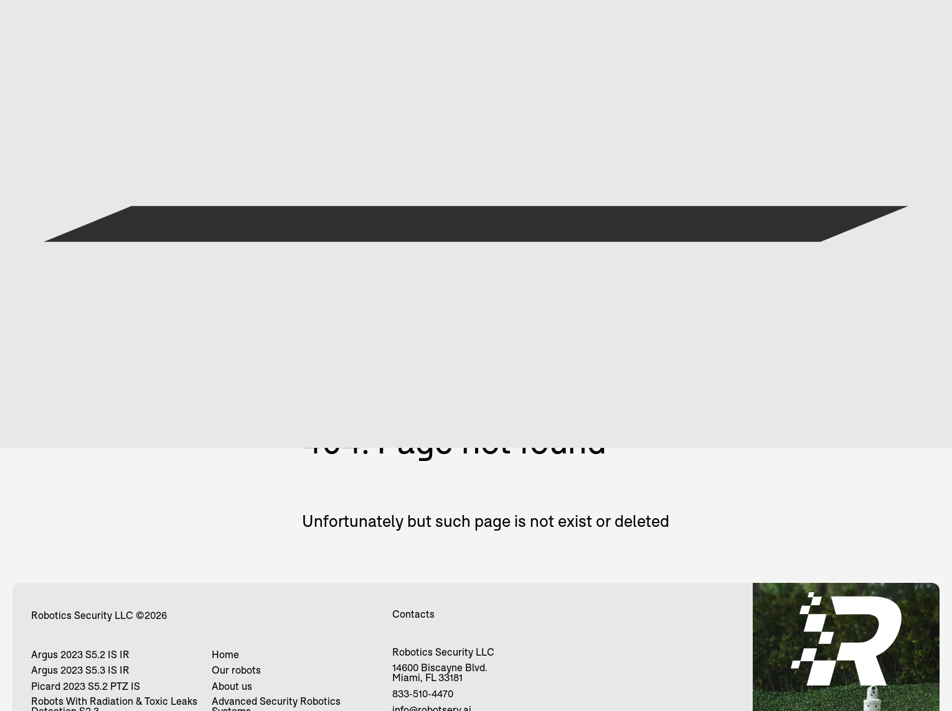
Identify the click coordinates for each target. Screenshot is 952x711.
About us (232, 686)
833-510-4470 (422, 693)
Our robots (236, 670)
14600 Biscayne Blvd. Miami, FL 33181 (440, 672)
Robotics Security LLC (82, 615)
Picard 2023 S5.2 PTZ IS (85, 686)
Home (225, 654)
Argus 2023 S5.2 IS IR (80, 654)
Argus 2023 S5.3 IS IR (80, 670)
